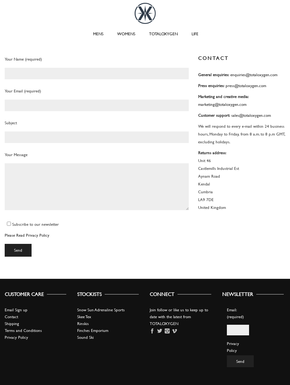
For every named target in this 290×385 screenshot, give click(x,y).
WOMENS (126, 34)
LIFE (195, 34)
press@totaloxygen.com (246, 85)
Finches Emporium (92, 330)
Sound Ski (85, 337)
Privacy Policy (16, 337)
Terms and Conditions (23, 330)
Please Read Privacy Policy (27, 235)
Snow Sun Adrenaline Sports (101, 310)
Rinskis (83, 323)
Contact (11, 316)
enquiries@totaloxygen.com (254, 74)
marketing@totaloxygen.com (222, 104)
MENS (98, 34)
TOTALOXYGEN (163, 34)
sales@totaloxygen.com (251, 115)
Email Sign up (16, 310)
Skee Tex (84, 316)
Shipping (12, 323)
